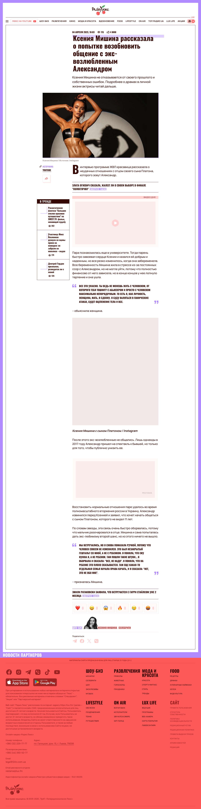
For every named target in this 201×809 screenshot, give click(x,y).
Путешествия (92, 721)
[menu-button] (7, 21)
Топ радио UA (156, 21)
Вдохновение (106, 21)
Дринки (173, 680)
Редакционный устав (180, 725)
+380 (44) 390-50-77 (17, 752)
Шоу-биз (44, 21)
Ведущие (146, 708)
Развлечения (59, 21)
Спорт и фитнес (149, 685)
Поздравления (93, 712)
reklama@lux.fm (14, 771)
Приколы (118, 676)
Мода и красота (87, 21)
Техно (89, 717)
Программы (147, 712)
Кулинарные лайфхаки (181, 685)
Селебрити (125, 628)
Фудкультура (176, 694)
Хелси (173, 689)
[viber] (96, 641)
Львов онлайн (149, 725)
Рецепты (174, 676)
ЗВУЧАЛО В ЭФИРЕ (122, 717)
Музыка (89, 694)
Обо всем (90, 708)
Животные (119, 680)
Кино (72, 21)
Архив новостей (178, 743)
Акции (181, 21)
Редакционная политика (182, 730)
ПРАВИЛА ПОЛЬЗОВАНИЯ (181, 708)
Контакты (174, 738)
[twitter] (89, 641)
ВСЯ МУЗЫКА (119, 708)
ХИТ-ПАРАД (119, 721)
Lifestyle (131, 21)
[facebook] (82, 641)
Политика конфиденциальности (181, 720)
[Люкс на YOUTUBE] (24, 21)
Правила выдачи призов (181, 734)
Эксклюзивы (92, 689)
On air (142, 21)
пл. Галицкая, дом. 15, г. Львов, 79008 (54, 743)
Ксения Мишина (107, 628)
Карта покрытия (150, 721)
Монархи (90, 676)
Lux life (170, 21)
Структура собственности (177, 713)
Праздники (119, 689)
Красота (146, 680)
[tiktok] (47, 672)
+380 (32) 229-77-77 (16, 743)
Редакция (174, 747)
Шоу (88, 685)
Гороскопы (119, 685)
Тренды (145, 693)
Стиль (145, 689)
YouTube (47, 170)
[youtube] (57, 672)
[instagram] (18, 672)
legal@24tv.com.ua (16, 761)
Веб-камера (147, 717)
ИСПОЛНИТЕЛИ (120, 712)
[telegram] (74, 641)
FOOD (120, 21)
